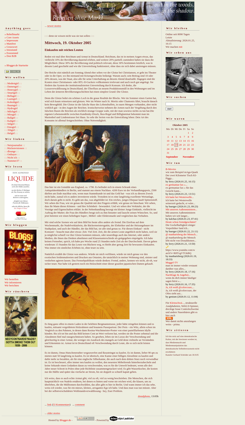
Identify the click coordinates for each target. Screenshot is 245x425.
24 (168, 148)
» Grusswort (11, 46)
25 (172, 148)
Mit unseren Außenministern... (181, 209)
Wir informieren (13, 282)
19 (176, 144)
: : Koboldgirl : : (13, 102)
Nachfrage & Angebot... (178, 274)
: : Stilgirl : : (11, 123)
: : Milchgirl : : (12, 111)
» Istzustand (11, 49)
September (172, 156)
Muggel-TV (172, 262)
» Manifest (10, 43)
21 (184, 144)
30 (192, 148)
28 (184, 148)
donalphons (144, 396)
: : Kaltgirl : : (11, 120)
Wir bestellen (11, 279)
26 (176, 148)
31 (168, 152)
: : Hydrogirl (11, 108)
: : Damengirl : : (13, 86)
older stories (53, 413)
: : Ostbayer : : (12, 154)
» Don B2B (10, 55)
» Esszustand (11, 52)
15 (188, 140)
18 (172, 144)
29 (188, 148)
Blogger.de (65, 420)
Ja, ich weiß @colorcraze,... (180, 287)
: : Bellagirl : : (12, 95)
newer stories (54, 25)
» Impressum (11, 40)
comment (80, 404)
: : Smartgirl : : (12, 92)
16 (192, 140)
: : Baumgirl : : (12, 105)
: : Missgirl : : (12, 114)
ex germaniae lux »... (176, 184)
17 (168, 144)
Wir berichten (12, 285)
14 (184, 140)
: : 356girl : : (11, 129)
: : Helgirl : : (11, 133)
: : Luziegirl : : (12, 98)
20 (180, 144)
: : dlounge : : (11, 151)
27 (180, 148)
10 (168, 140)
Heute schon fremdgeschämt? (181, 221)
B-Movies (171, 169)
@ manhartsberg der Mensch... (182, 234)
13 (180, 140)
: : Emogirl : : (12, 127)
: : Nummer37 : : (13, 160)
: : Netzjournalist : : (15, 145)
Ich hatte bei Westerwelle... (180, 197)
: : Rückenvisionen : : (16, 148)
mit (180, 46)
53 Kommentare (61, 404)
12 (176, 140)
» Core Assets (12, 37)
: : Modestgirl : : (13, 83)
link (49, 404)
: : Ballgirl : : (11, 117)
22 (188, 144)
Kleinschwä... (177, 302)
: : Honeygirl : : (13, 89)
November (188, 156)
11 (172, 140)
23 (192, 144)
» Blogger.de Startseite (16, 65)
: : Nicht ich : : (12, 157)
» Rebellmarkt (12, 34)
